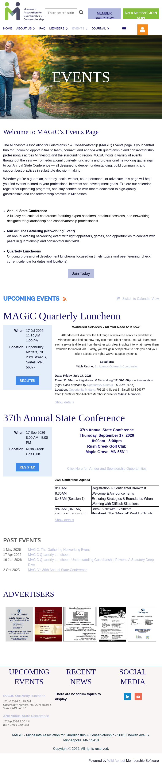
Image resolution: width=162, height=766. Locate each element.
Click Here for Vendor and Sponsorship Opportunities (106, 468)
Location (16, 347)
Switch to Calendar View (140, 298)
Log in (142, 29)
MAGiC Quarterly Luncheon (62, 316)
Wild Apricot (116, 760)
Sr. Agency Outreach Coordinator (116, 366)
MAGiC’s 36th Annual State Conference (57, 570)
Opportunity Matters (100, 385)
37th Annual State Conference (64, 417)
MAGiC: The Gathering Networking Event (59, 549)
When (18, 330)
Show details (64, 402)
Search (81, 12)
